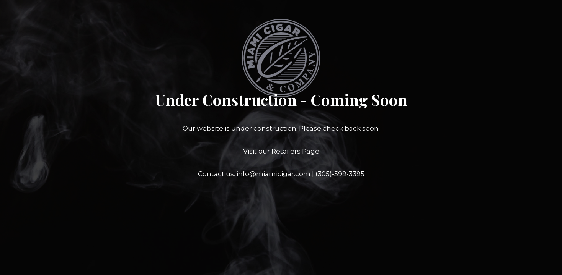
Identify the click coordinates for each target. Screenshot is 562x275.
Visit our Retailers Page (281, 151)
